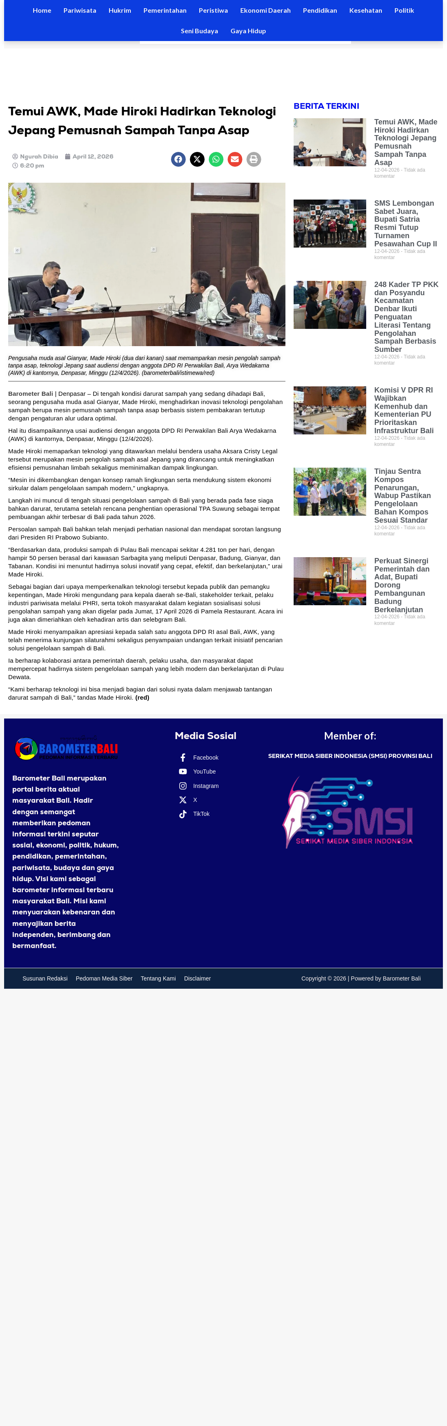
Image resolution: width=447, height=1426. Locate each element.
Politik (404, 10)
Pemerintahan (165, 10)
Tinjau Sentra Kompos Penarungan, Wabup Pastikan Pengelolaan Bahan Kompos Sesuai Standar (402, 495)
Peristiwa (213, 10)
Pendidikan (320, 10)
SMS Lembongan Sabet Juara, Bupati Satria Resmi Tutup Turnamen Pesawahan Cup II (405, 223)
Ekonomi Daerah (265, 10)
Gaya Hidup (248, 30)
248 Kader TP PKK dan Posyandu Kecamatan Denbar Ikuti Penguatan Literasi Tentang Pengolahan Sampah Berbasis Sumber (406, 317)
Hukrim (120, 10)
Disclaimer (197, 978)
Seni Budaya (199, 30)
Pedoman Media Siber (104, 978)
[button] (178, 159)
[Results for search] (245, 42)
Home (42, 10)
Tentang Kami (158, 978)
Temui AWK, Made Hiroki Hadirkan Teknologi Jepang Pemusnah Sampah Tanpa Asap (406, 142)
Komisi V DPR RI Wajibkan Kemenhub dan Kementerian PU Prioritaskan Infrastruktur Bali (404, 410)
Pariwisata (80, 10)
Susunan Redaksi (45, 978)
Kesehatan (365, 10)
